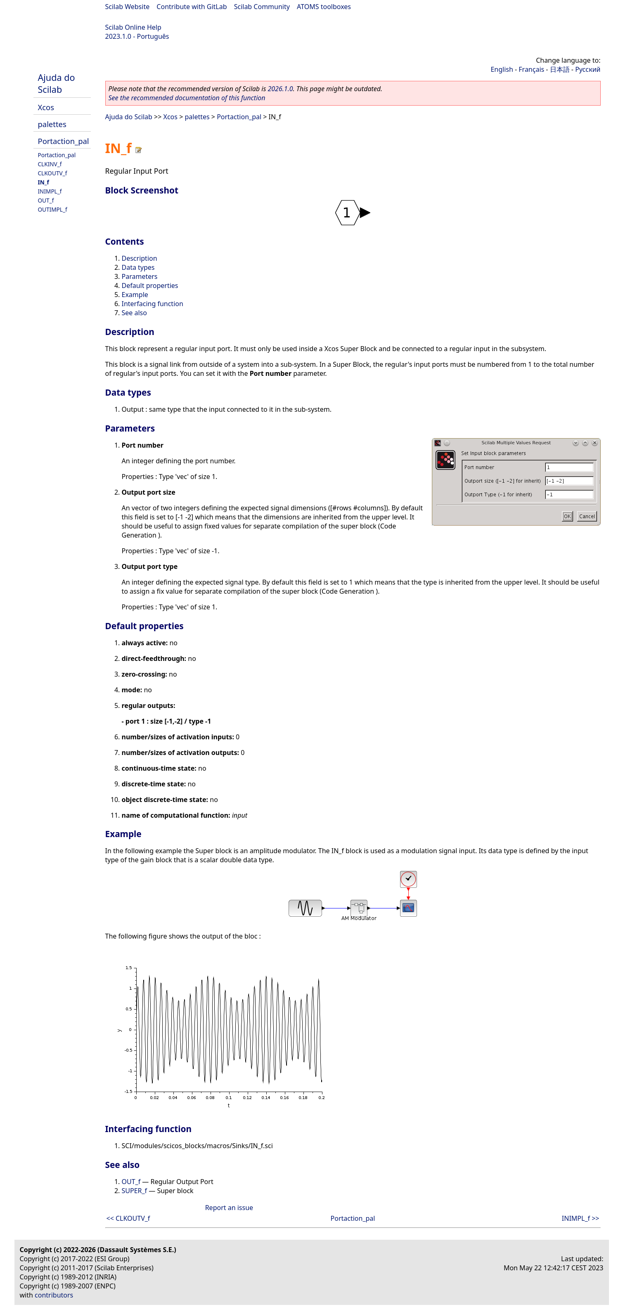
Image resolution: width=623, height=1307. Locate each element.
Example (135, 294)
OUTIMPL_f (52, 209)
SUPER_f (134, 1190)
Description (139, 258)
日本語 (560, 69)
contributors (54, 1295)
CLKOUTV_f (52, 173)
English (501, 69)
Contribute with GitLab (191, 6)
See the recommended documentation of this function (187, 97)
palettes (52, 124)
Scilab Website (127, 6)
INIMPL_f (50, 191)
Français (531, 69)
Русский (587, 69)
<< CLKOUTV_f (128, 1218)
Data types (138, 267)
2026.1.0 (280, 88)
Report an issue (229, 1207)
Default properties (150, 285)
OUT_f (46, 200)
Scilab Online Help (133, 27)
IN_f (43, 182)
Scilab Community (262, 6)
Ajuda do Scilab (56, 83)
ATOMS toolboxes (324, 6)
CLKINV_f (50, 164)
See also (134, 312)
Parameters (140, 276)
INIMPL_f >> (580, 1218)
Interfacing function (152, 303)
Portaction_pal (63, 141)
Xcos (46, 107)
